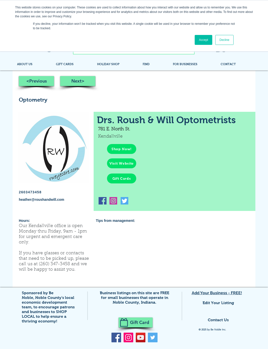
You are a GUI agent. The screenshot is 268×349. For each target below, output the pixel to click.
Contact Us (218, 320)
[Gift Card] (136, 322)
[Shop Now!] (121, 149)
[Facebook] (116, 337)
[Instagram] (128, 337)
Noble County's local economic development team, (48, 302)
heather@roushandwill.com (41, 200)
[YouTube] (140, 337)
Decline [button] (224, 40)
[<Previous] (36, 81)
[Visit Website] (121, 163)
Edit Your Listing (218, 303)
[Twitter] (153, 337)
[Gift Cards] (121, 178)
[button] (154, 64)
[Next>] (77, 81)
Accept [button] (203, 40)
